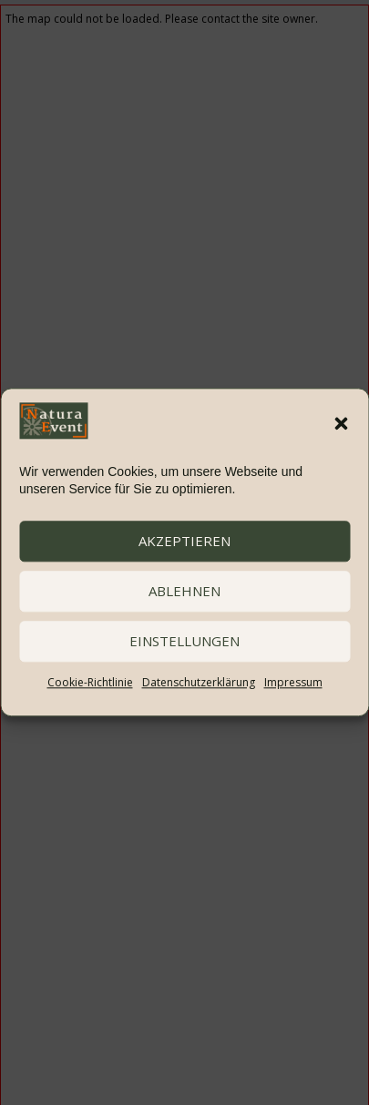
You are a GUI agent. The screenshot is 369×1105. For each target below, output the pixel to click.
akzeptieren (184, 541)
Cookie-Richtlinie (90, 682)
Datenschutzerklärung (198, 682)
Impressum (293, 682)
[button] (341, 424)
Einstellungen (184, 642)
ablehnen (184, 592)
